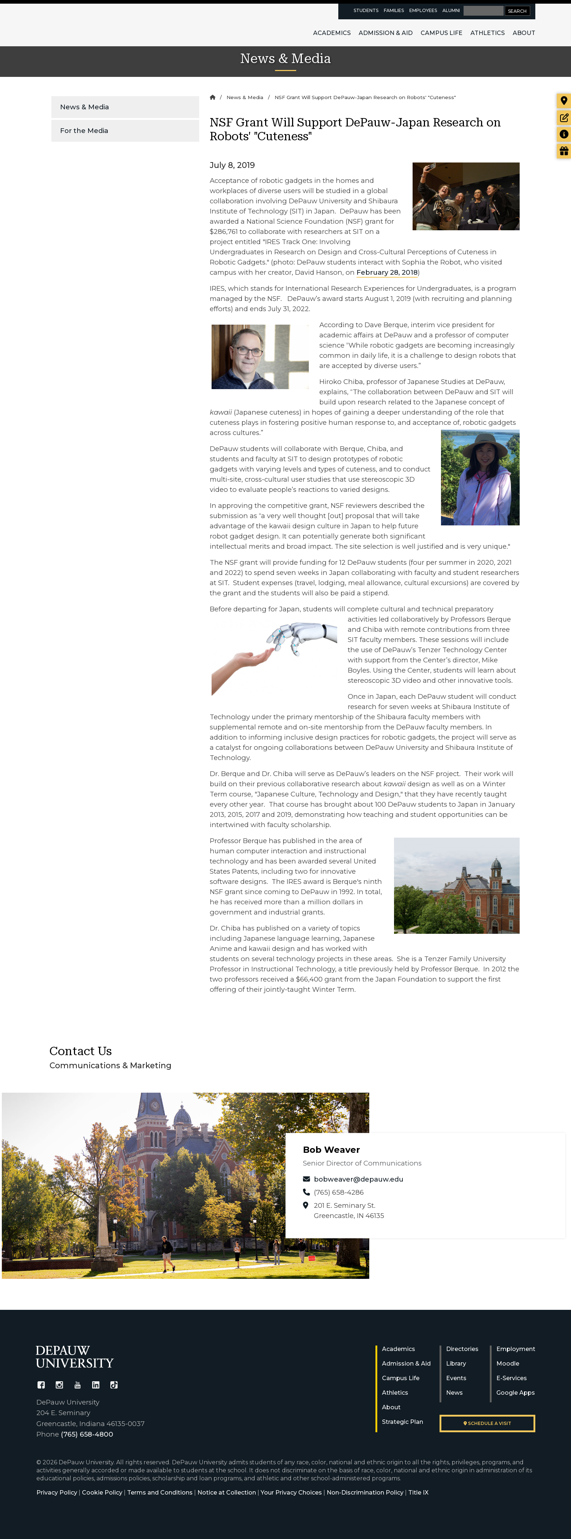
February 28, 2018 (387, 272)
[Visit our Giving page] (564, 151)
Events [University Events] (456, 1378)
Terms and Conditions (160, 1492)
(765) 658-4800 (87, 1434)
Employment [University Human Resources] (515, 1349)
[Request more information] (564, 134)
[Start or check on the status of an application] (564, 117)
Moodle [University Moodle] (507, 1363)
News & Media (84, 107)
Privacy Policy (56, 1492)
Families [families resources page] (394, 10)
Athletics (487, 33)
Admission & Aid (386, 33)
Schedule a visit (487, 1423)
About (524, 33)
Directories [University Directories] (462, 1349)
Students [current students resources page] (366, 10)
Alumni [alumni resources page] (451, 10)
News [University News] (454, 1392)
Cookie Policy (102, 1492)
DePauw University (76, 24)
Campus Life (441, 33)
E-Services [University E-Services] (511, 1378)
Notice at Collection (226, 1492)
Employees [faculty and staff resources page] (423, 10)
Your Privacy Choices (291, 1492)
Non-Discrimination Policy (365, 1492)
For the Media (84, 130)
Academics (332, 33)
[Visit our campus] (564, 101)
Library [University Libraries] (456, 1363)
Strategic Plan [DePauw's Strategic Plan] (402, 1421)
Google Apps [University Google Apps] (515, 1392)
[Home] (212, 97)
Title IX (418, 1492)
